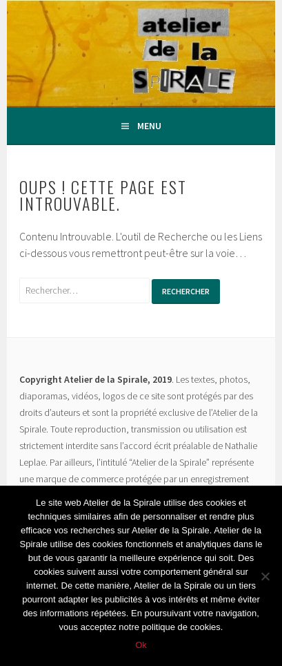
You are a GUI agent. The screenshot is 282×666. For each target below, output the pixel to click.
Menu (149, 126)
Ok (141, 645)
